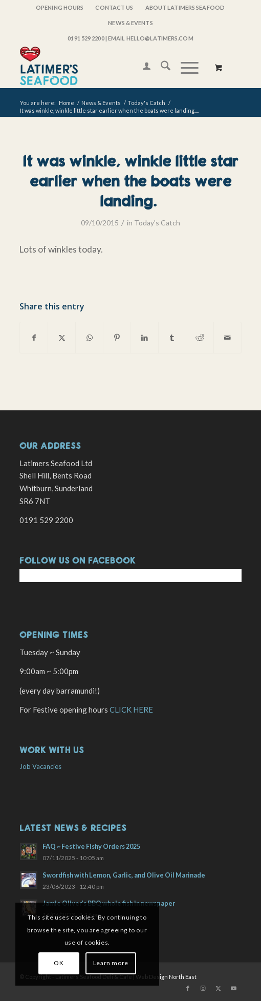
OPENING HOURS (59, 7)
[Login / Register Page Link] (141, 67)
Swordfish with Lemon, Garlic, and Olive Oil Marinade (123, 875)
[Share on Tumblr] (172, 337)
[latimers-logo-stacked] (108, 67)
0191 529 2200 (86, 38)
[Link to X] (218, 988)
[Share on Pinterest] (116, 337)
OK (58, 963)
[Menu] (184, 67)
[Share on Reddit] (199, 337)
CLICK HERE (131, 709)
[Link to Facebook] (187, 988)
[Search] (160, 67)
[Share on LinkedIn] (144, 337)
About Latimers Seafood (185, 7)
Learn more (110, 963)
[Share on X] (61, 337)
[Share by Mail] (227, 337)
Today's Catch (157, 222)
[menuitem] (60, 7)
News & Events (130, 22)
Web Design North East (166, 976)
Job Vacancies (40, 766)
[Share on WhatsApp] (89, 337)
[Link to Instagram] (203, 988)
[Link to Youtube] (234, 988)
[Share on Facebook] (34, 337)
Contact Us (114, 7)
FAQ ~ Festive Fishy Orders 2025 (91, 846)
